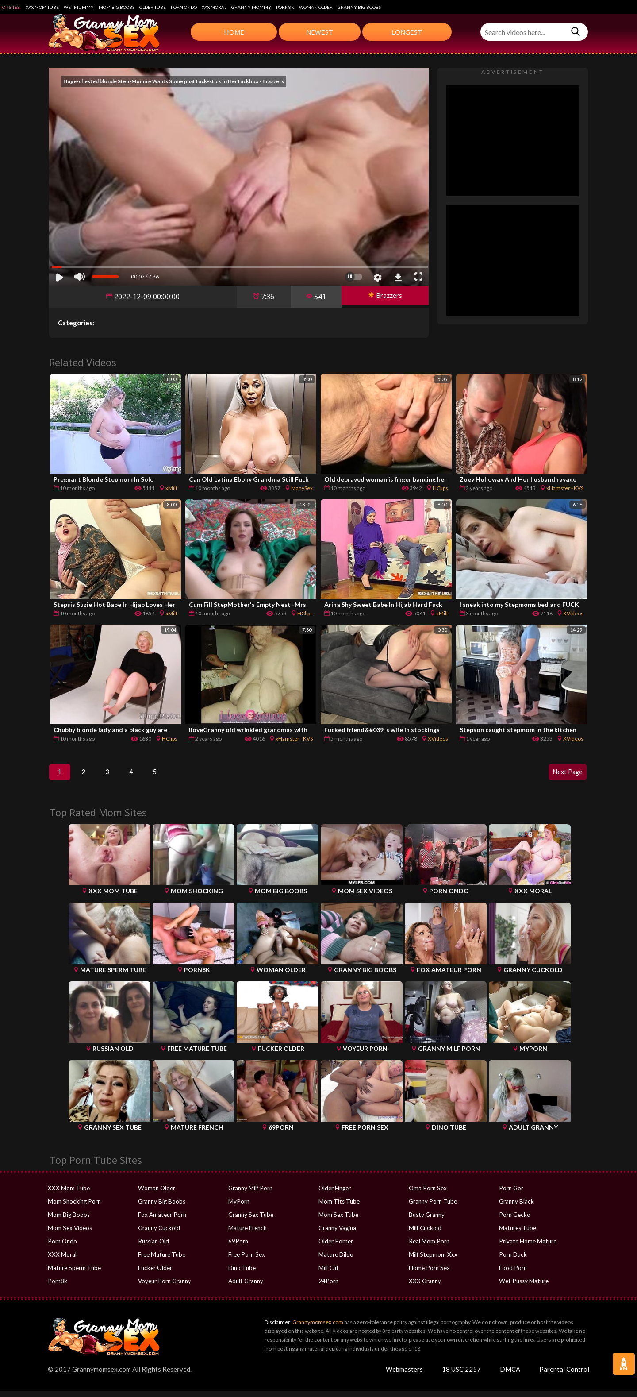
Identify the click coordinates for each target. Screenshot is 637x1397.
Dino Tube (241, 1273)
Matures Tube (517, 1234)
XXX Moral (214, 7)
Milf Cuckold (425, 1234)
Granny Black (516, 1207)
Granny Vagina (337, 1234)
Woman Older (316, 7)
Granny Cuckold (159, 1234)
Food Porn (512, 1273)
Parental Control (564, 1375)
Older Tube (152, 7)
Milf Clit (328, 1273)
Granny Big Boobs (359, 7)
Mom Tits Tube (338, 1207)
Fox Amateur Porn (161, 1220)
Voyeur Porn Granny (164, 1287)
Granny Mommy (251, 7)
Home (234, 31)
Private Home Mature (527, 1247)
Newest (319, 31)
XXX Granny (424, 1287)
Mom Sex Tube (337, 1220)
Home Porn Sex (429, 1273)
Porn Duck (512, 1260)
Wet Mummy (79, 7)
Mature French (247, 1234)
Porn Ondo (184, 7)
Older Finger (334, 1194)
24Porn (328, 1287)
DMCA (510, 1375)
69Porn (238, 1247)
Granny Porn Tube (432, 1207)
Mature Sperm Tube (74, 1273)
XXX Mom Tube (42, 7)
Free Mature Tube (161, 1260)
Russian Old (153, 1247)
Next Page (564, 775)
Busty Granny (426, 1220)
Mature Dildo (335, 1260)
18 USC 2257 (461, 1375)
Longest (406, 31)
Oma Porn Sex (427, 1194)
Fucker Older (155, 1273)
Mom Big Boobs (116, 7)
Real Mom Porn (429, 1247)
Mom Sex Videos (70, 1234)
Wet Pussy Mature (523, 1287)
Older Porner (335, 1247)
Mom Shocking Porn (74, 1207)
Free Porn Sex (246, 1260)
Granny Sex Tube (250, 1220)
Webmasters (404, 1375)
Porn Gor (511, 1194)
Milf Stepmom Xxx (432, 1260)
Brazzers (381, 296)
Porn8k (285, 7)
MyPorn (238, 1207)
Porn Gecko (514, 1220)
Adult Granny (245, 1287)
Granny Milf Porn (250, 1194)
